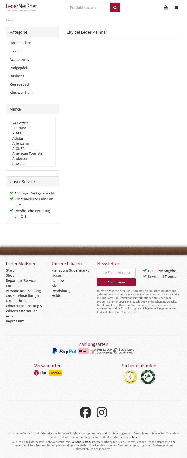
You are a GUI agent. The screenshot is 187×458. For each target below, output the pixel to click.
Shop (10, 275)
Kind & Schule (21, 92)
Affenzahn (20, 143)
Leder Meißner (21, 7)
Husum (57, 275)
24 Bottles (20, 123)
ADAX (16, 133)
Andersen (20, 158)
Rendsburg (61, 290)
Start (10, 270)
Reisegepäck (20, 84)
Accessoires (19, 59)
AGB (9, 316)
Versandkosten (81, 442)
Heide (56, 295)
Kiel (55, 285)
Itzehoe (58, 280)
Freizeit (16, 51)
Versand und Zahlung (23, 290)
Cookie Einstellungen (23, 295)
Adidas (18, 138)
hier (134, 437)
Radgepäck (19, 67)
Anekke (18, 163)
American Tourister (28, 153)
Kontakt (12, 285)
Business (17, 75)
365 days (19, 127)
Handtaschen (20, 42)
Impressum (15, 320)
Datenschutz (16, 300)
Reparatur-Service (21, 280)
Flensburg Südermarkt (70, 270)
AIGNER (18, 148)
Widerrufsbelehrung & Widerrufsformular (24, 308)
